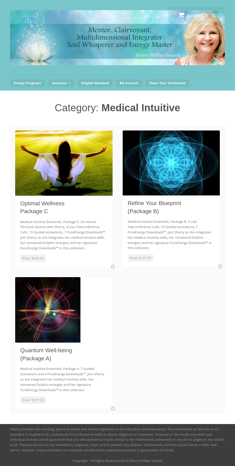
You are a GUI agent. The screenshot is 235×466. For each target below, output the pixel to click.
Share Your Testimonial (167, 83)
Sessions (59, 83)
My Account (129, 83)
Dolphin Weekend (95, 83)
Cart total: (196, 15)
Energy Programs (27, 83)
